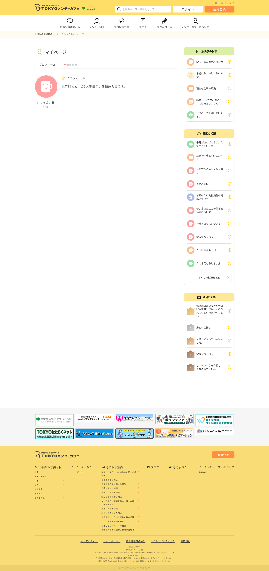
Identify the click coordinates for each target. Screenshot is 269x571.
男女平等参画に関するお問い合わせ (117, 529)
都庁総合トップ (224, 2)
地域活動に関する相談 (111, 496)
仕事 (37, 472)
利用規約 (185, 541)
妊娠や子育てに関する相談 (113, 484)
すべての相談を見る (209, 277)
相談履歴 (71, 64)
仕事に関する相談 (109, 479)
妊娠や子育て (41, 476)
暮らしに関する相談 (110, 492)
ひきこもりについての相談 (113, 525)
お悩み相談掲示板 (70, 22)
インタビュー (77, 472)
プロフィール (47, 64)
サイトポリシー (111, 541)
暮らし (38, 485)
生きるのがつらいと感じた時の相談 (117, 517)
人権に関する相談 (109, 508)
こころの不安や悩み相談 (112, 521)
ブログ (143, 22)
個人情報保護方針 (136, 541)
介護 (37, 480)
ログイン (188, 9)
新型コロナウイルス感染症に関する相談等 (118, 474)
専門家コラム (164, 22)
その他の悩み (41, 497)
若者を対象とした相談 (111, 512)
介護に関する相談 (109, 488)
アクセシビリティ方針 (163, 541)
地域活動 (39, 489)
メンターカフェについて (195, 22)
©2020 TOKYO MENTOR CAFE (134, 568)
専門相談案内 (121, 22)
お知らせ (203, 472)
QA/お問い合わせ (88, 541)
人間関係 (39, 493)
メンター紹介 (96, 22)
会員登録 (219, 9)
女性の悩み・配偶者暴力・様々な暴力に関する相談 (118, 503)
